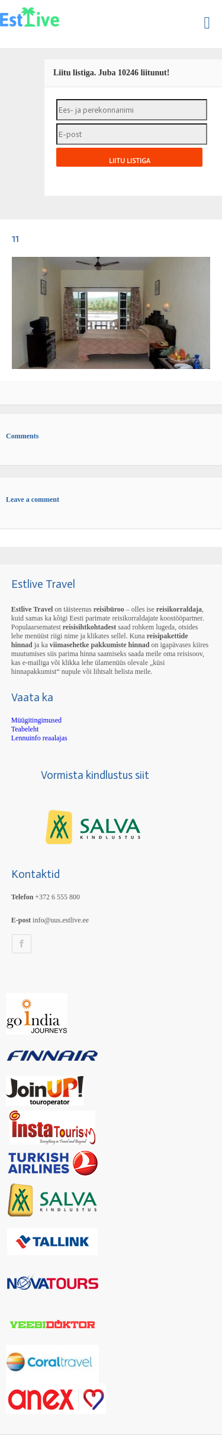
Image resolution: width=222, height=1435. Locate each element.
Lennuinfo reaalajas (39, 738)
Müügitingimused (36, 720)
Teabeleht (24, 729)
